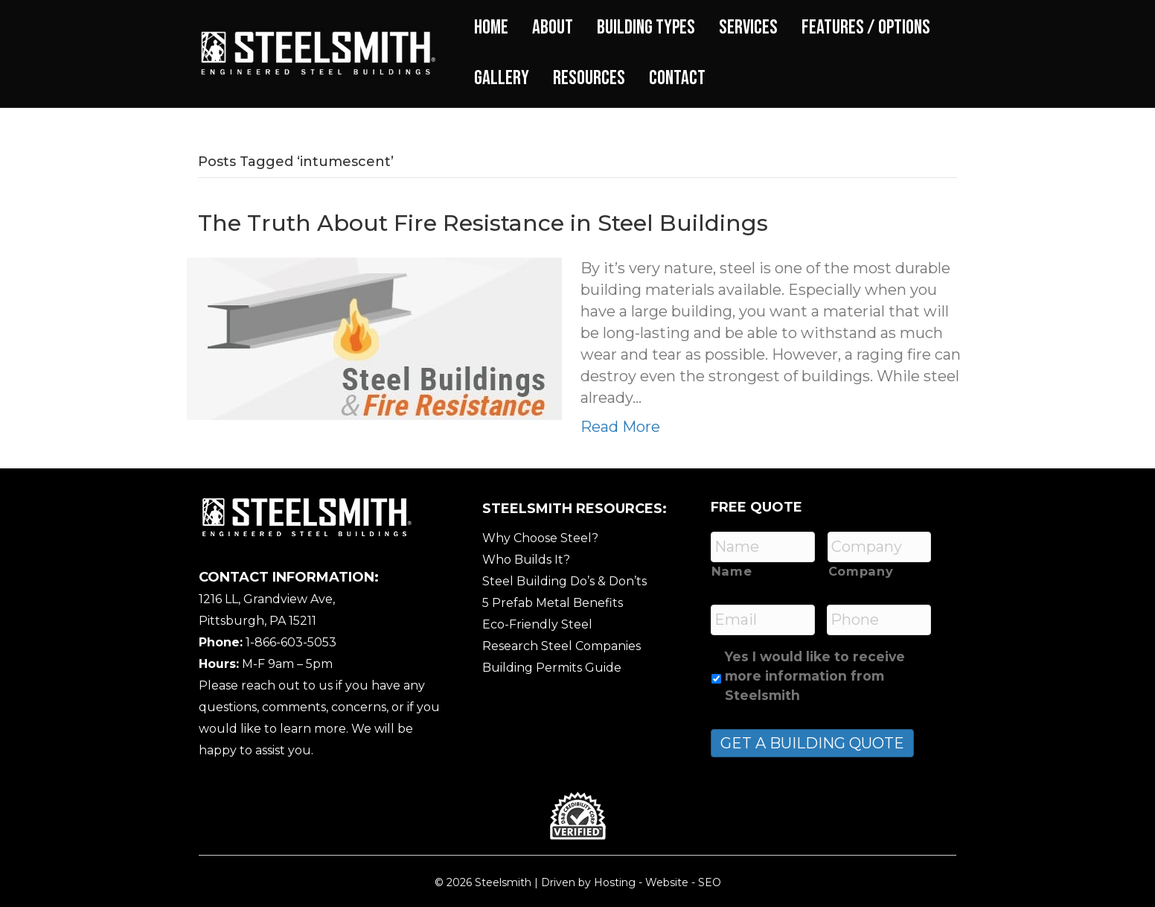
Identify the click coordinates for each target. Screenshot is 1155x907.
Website (666, 882)
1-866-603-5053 (291, 642)
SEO (709, 882)
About (552, 27)
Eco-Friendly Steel (537, 624)
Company (861, 571)
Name (731, 571)
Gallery (501, 78)
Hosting (615, 882)
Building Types (646, 27)
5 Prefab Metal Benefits (552, 603)
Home (491, 27)
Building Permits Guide (551, 668)
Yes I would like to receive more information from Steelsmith (815, 676)
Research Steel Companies (561, 646)
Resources (589, 78)
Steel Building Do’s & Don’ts (564, 581)
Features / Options (866, 27)
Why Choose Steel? (540, 538)
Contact (677, 78)
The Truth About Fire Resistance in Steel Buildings (483, 223)
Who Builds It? (526, 560)
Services (748, 27)
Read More (620, 427)
